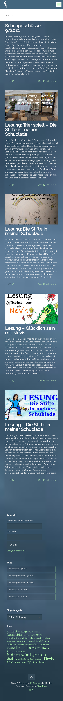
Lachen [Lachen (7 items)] (31, 642)
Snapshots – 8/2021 (18, 590)
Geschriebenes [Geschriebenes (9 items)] (15, 638)
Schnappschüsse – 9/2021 (24, 28)
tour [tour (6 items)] (39, 659)
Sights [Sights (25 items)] (12, 658)
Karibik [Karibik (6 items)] (18, 641)
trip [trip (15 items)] (29, 662)
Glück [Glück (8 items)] (26, 638)
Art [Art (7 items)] (19, 632)
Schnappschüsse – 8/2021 (21, 583)
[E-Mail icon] (30, 690)
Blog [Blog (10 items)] (23, 631)
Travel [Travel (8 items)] (17, 662)
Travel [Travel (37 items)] (48, 658)
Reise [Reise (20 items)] (11, 648)
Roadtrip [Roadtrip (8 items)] (21, 652)
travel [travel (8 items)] (23, 662)
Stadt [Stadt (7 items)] (32, 659)
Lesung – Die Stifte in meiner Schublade (27, 427)
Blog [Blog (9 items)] (28, 631)
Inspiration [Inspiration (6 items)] (11, 641)
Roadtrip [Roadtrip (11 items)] (12, 651)
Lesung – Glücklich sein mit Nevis (30, 330)
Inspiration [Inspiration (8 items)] (45, 638)
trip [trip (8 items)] (37, 662)
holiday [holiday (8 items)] (32, 638)
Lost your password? (16, 551)
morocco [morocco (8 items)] (29, 645)
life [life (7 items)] (15, 645)
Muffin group (36, 683)
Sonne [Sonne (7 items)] (26, 659)
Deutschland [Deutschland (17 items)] (16, 635)
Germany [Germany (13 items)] (37, 634)
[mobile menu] (58, 4)
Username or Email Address (19, 521)
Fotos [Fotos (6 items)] (28, 635)
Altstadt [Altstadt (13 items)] (12, 631)
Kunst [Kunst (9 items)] (24, 641)
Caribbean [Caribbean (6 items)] (36, 632)
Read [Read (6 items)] (47, 645)
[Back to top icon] (31, 677)
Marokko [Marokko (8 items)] (20, 645)
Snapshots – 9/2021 (18, 569)
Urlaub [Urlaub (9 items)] (42, 662)
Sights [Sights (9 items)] (21, 659)
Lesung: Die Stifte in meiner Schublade (26, 231)
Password (11, 531)
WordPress (42, 686)
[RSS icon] (33, 690)
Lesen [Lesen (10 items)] (47, 641)
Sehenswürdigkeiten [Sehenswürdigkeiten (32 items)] (26, 654)
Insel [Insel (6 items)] (38, 638)
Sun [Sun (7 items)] (36, 659)
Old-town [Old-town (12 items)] (39, 644)
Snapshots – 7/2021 (18, 597)
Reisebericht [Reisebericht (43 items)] (29, 647)
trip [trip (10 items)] (33, 662)
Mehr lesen (51, 81)
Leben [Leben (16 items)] (38, 641)
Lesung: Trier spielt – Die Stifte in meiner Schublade (30, 129)
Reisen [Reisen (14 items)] (46, 648)
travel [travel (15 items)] (10, 662)
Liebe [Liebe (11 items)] (10, 644)
